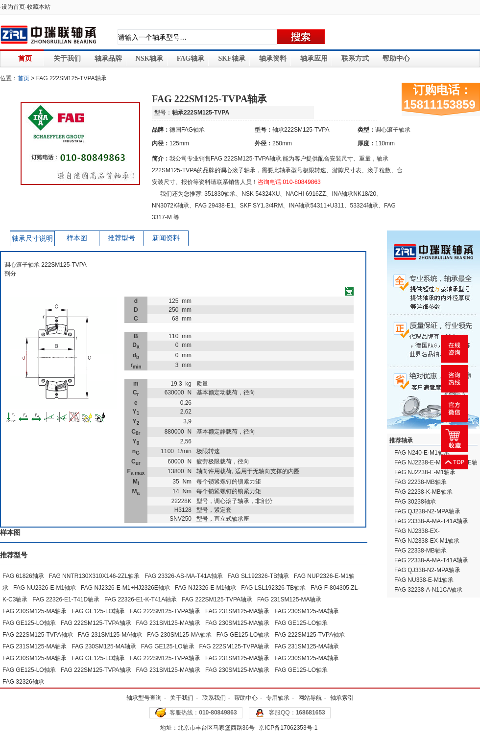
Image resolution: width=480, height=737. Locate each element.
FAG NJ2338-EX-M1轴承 (426, 540)
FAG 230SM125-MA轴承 (34, 611)
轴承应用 (314, 58)
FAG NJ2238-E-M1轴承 (425, 472)
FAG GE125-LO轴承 (98, 611)
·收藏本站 (37, 6)
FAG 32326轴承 (23, 681)
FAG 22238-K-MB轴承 (423, 491)
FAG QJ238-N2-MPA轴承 (427, 511)
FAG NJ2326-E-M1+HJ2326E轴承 (125, 587)
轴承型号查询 (144, 697)
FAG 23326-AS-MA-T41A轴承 (183, 576)
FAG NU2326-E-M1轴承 (44, 587)
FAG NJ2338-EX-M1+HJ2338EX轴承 (420, 535)
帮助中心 (396, 58)
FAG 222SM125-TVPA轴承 (217, 599)
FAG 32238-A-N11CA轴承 (428, 589)
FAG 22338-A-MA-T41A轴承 (431, 560)
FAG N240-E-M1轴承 (422, 452)
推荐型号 (121, 238)
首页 (25, 58)
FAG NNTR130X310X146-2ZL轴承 (94, 576)
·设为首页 (12, 6)
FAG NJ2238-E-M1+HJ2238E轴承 (436, 467)
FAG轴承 (191, 58)
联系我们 (214, 697)
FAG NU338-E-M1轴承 (424, 579)
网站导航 (310, 697)
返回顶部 (454, 462)
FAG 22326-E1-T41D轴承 (65, 599)
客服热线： (203, 712)
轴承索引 (342, 697)
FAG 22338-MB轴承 (420, 550)
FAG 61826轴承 (23, 576)
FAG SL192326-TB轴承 (258, 576)
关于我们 (67, 58)
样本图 (77, 238)
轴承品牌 (108, 58)
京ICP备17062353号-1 (288, 727)
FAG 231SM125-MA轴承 (289, 599)
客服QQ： (297, 712)
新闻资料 (166, 238)
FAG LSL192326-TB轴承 (273, 587)
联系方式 (355, 58)
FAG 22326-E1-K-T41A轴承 (140, 599)
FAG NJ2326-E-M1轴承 (205, 587)
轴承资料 (273, 58)
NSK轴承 (150, 58)
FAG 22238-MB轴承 (420, 482)
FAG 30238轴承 (415, 501)
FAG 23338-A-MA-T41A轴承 (431, 521)
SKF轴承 (231, 58)
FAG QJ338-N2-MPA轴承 (427, 570)
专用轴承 (277, 697)
